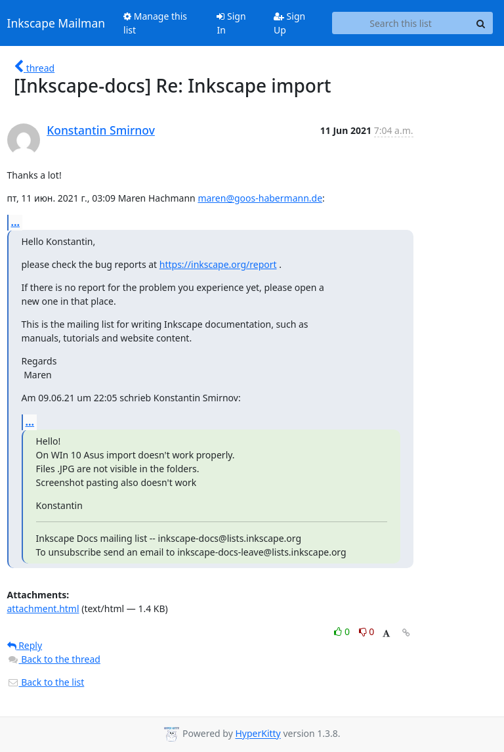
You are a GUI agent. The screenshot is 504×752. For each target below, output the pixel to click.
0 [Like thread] (343, 631)
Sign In (231, 23)
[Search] (481, 23)
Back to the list (46, 682)
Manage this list (155, 23)
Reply (25, 645)
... (15, 222)
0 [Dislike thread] (367, 631)
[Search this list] (401, 23)
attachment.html (43, 608)
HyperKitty (257, 734)
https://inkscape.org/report (218, 264)
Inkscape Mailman (56, 23)
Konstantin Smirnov (101, 130)
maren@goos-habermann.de (260, 198)
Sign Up (289, 23)
